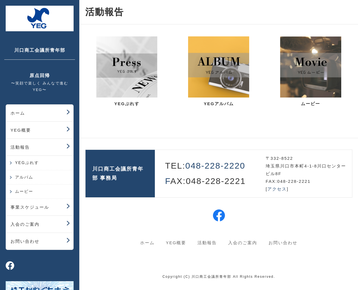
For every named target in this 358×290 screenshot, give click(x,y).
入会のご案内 (25, 224)
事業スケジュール (30, 207)
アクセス (277, 189)
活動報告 (20, 147)
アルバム (24, 177)
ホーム (18, 113)
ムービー (24, 191)
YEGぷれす (27, 162)
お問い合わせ (25, 241)
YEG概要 (21, 130)
